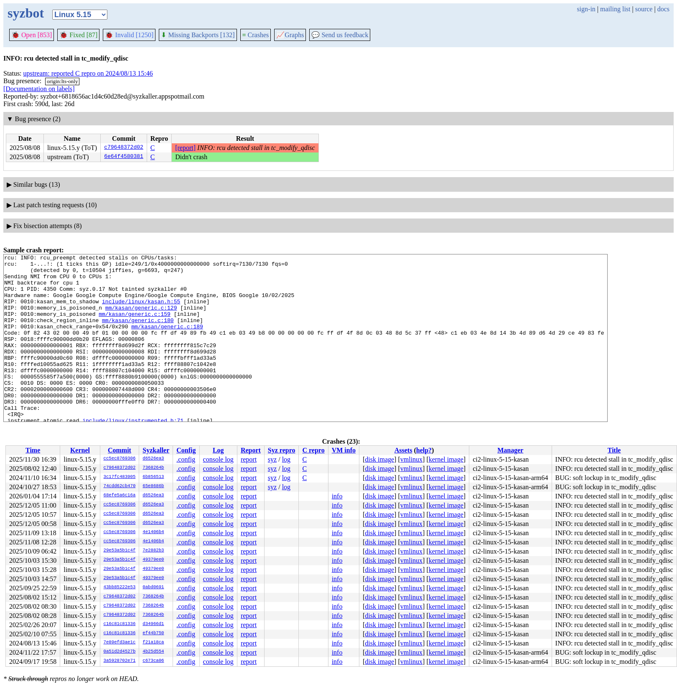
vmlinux (411, 459)
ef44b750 (153, 633)
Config (186, 450)
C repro (313, 450)
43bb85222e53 (120, 587)
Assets (403, 450)
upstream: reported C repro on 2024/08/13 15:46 (88, 73)
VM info (344, 450)
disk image (379, 459)
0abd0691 (153, 587)
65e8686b (153, 486)
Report (251, 450)
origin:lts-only (62, 81)
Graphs (290, 34)
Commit (119, 450)
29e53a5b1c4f (120, 551)
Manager (510, 450)
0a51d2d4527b (120, 652)
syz (272, 459)
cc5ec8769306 (120, 459)
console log (218, 459)
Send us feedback (339, 34)
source (644, 9)
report (249, 459)
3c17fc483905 (120, 477)
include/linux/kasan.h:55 (141, 311)
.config (185, 459)
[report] (185, 147)
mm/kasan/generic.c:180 (138, 334)
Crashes (255, 34)
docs (663, 9)
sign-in (586, 9)
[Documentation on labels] (39, 88)
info (337, 496)
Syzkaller (156, 450)
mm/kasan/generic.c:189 (167, 341)
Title (614, 450)
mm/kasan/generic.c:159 (135, 326)
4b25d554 (153, 652)
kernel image (446, 459)
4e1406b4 (153, 532)
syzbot (26, 12)
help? (424, 450)
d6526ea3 (153, 459)
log (286, 459)
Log (218, 450)
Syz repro (281, 450)
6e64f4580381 (123, 157)
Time (32, 450)
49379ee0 (153, 560)
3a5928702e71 (120, 661)
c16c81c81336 (120, 624)
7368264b (153, 468)
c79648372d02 (123, 148)
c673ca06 (153, 661)
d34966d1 (153, 624)
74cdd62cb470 (120, 486)
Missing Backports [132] (197, 34)
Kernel (80, 450)
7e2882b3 (153, 551)
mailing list (615, 9)
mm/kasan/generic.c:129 (141, 319)
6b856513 (153, 477)
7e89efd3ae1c (120, 642)
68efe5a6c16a (120, 495)
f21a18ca (153, 642)
